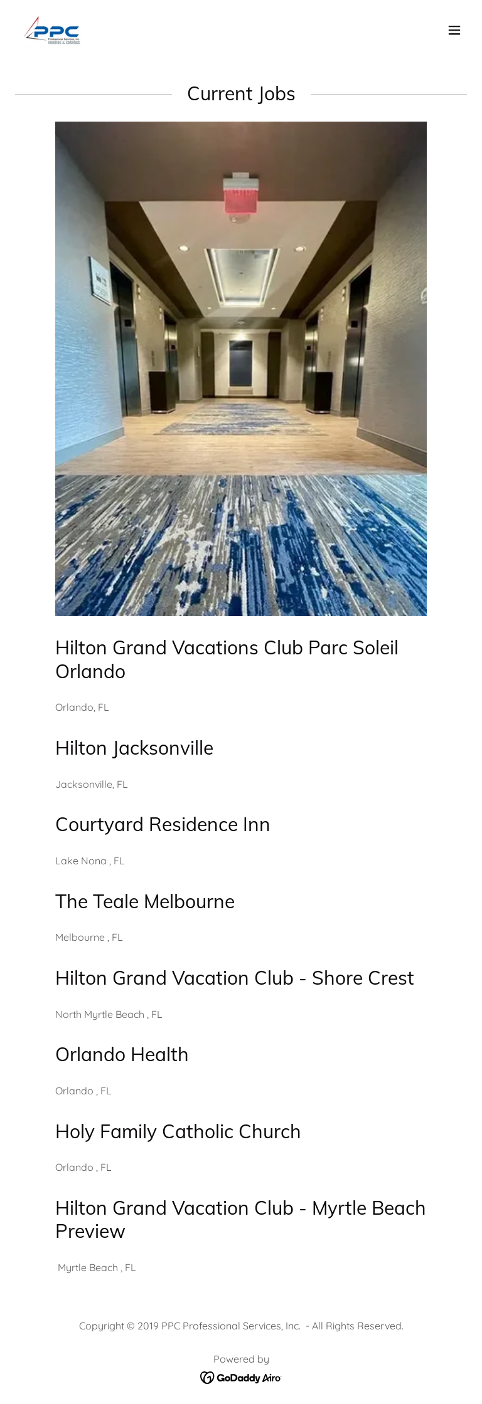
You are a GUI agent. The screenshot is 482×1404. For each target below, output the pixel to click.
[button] (454, 30)
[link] (51, 30)
